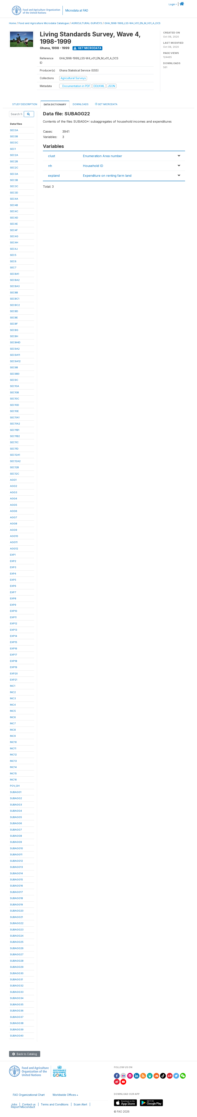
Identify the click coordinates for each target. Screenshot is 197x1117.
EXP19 (13, 667)
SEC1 (13, 148)
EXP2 (13, 561)
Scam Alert (80, 1104)
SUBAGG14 (16, 873)
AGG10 (14, 536)
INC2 (13, 692)
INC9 (13, 735)
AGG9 (13, 529)
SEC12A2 (15, 461)
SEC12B (14, 467)
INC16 (13, 779)
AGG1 (13, 479)
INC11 (13, 748)
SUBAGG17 (16, 891)
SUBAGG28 (16, 960)
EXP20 (14, 673)
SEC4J (14, 248)
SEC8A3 (15, 286)
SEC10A (14, 386)
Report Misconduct (23, 1107)
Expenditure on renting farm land (107, 176)
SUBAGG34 (16, 998)
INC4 (13, 704)
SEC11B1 (14, 429)
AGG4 (13, 498)
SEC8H (14, 336)
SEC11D (14, 448)
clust (51, 156)
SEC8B (14, 292)
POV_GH (15, 785)
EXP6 (13, 585)
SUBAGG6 (16, 823)
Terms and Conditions (54, 1104)
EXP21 (13, 679)
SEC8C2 (15, 304)
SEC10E (14, 411)
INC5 (13, 710)
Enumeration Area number (102, 156)
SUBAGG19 (16, 904)
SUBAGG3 (16, 804)
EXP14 (13, 635)
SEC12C (14, 473)
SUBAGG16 (16, 885)
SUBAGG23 (16, 929)
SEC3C (14, 186)
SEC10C (14, 398)
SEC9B (14, 367)
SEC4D (14, 217)
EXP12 (13, 623)
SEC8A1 (14, 273)
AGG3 (13, 492)
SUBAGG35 (16, 1004)
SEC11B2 (15, 436)
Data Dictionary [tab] (55, 104)
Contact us (29, 1104)
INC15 (13, 773)
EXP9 (13, 604)
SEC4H (14, 242)
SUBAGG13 (16, 866)
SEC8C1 (14, 298)
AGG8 (13, 523)
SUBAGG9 (16, 841)
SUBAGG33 (16, 991)
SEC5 (13, 254)
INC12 (13, 754)
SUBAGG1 (15, 792)
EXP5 (13, 579)
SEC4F (14, 230)
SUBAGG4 (16, 810)
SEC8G (14, 330)
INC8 (13, 729)
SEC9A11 (15, 354)
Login (172, 4)
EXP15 (13, 642)
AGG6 (13, 510)
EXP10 (13, 610)
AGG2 (13, 485)
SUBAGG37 (16, 1016)
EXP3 (13, 567)
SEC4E (14, 223)
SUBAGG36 (16, 1010)
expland (54, 176)
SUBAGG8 (16, 835)
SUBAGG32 (16, 985)
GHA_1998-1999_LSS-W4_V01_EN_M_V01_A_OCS (132, 23)
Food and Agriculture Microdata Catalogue (43, 23)
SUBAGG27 (16, 954)
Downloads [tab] (80, 104)
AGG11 (14, 542)
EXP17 (13, 654)
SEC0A (14, 130)
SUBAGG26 (16, 948)
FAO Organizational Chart (29, 1094)
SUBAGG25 (16, 941)
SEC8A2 (15, 279)
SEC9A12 (15, 361)
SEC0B (14, 136)
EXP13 (13, 629)
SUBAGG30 (16, 973)
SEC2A (14, 155)
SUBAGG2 (16, 798)
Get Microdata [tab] (106, 104)
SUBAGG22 (16, 923)
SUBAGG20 (16, 910)
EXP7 (13, 592)
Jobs (14, 1104)
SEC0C (14, 142)
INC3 (13, 698)
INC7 (13, 723)
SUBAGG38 (16, 1023)
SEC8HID (15, 342)
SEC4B (14, 205)
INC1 (12, 685)
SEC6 (13, 261)
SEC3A (14, 173)
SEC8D (14, 311)
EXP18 (13, 660)
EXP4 (13, 573)
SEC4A (14, 198)
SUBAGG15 (16, 879)
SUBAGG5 (16, 817)
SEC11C (14, 442)
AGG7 (13, 517)
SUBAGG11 (16, 854)
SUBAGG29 (16, 966)
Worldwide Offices (64, 1094)
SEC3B (14, 180)
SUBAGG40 (16, 1035)
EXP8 (13, 598)
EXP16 (13, 648)
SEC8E (14, 317)
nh (50, 166)
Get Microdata (87, 48)
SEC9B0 (14, 373)
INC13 (13, 760)
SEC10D (14, 404)
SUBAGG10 (16, 848)
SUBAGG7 (16, 829)
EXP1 (13, 554)
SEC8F (14, 323)
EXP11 (13, 617)
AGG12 (14, 548)
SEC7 (13, 267)
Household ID (93, 166)
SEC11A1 (14, 417)
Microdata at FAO (76, 10)
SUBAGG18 (16, 898)
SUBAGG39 (16, 1029)
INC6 (13, 717)
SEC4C (14, 211)
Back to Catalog (24, 1054)
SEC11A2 (15, 423)
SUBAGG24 (16, 935)
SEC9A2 (15, 348)
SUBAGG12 (16, 860)
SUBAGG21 (16, 917)
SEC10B (14, 392)
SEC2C (14, 167)
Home (12, 23)
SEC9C (14, 379)
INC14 (13, 767)
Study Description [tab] (24, 104)
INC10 (13, 742)
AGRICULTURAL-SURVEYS (86, 23)
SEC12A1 (15, 454)
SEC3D (14, 192)
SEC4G (14, 236)
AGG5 (13, 504)
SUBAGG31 (16, 979)
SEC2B (14, 161)
